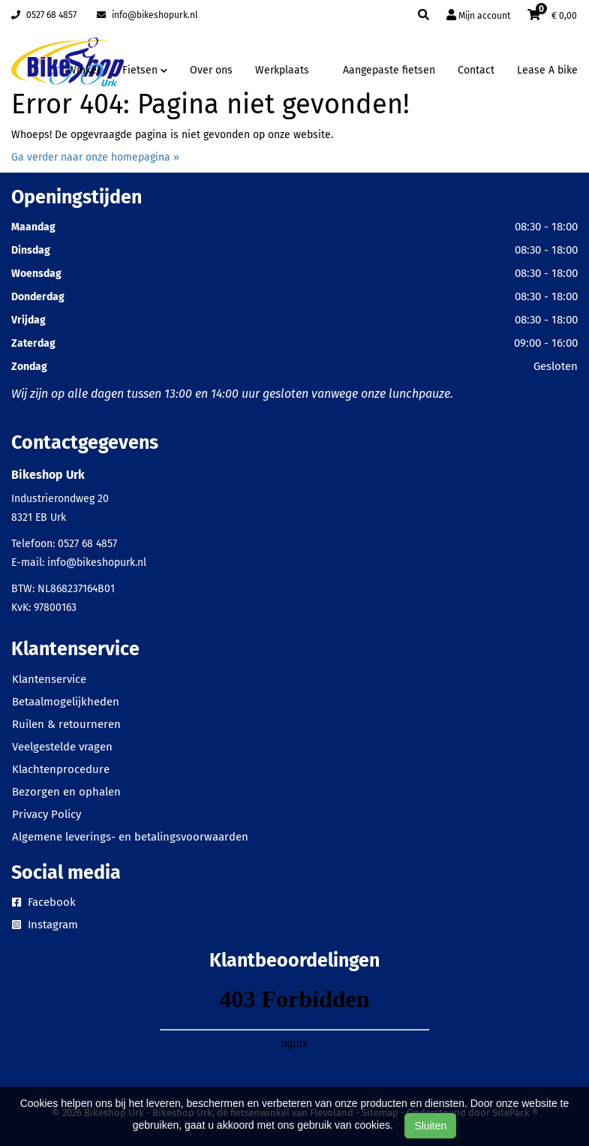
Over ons (211, 70)
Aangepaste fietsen (389, 70)
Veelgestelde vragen (62, 746)
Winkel (84, 70)
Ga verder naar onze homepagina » (95, 157)
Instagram (45, 924)
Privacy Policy (46, 814)
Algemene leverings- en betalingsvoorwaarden (130, 837)
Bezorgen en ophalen (66, 792)
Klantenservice (49, 679)
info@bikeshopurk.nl (147, 15)
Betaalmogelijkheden (65, 701)
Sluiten (430, 1126)
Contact (476, 70)
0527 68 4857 (44, 15)
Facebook (44, 902)
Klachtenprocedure (61, 769)
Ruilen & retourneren (66, 724)
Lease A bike (547, 70)
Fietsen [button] (144, 70)
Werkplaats (282, 70)
